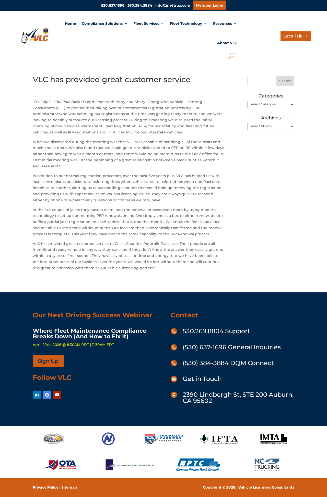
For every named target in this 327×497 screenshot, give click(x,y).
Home (70, 23)
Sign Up (48, 361)
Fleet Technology (186, 23)
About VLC (227, 43)
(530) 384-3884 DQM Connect (228, 363)
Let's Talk (292, 36)
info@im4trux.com (172, 5)
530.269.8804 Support (216, 331)
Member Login (209, 5)
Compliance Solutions (102, 23)
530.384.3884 (139, 5)
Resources (222, 23)
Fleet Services (146, 23)
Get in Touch (202, 378)
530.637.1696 (112, 5)
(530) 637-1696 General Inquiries (232, 347)
